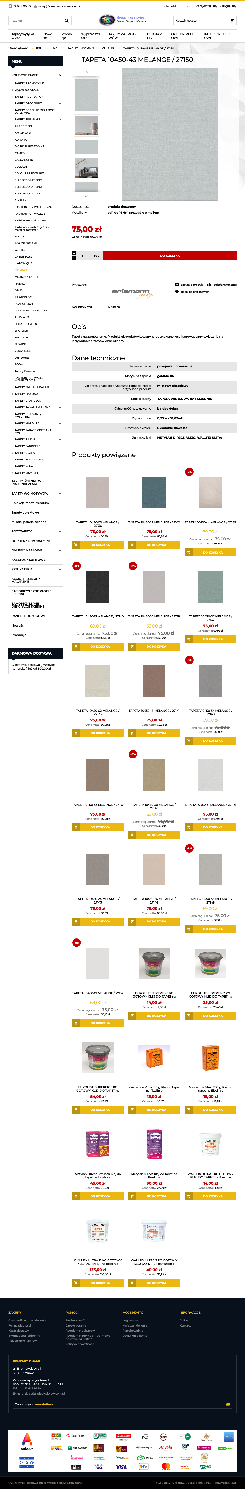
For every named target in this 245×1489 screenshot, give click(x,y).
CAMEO (20, 153)
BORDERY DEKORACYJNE (31, 541)
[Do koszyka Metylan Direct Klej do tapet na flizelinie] (154, 1196)
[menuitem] (24, 36)
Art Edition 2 (23, 132)
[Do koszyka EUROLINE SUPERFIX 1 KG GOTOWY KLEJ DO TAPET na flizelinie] (154, 1016)
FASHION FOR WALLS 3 (30, 213)
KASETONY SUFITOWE (28, 560)
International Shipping (24, 1335)
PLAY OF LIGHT (24, 303)
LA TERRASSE (23, 256)
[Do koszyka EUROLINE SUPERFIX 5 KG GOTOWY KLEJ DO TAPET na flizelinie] (98, 1110)
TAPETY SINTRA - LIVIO (29, 459)
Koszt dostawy (18, 1330)
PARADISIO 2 (23, 297)
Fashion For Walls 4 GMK (30, 220)
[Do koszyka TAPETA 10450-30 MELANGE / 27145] (154, 835)
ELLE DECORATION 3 (28, 186)
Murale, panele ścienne (29, 522)
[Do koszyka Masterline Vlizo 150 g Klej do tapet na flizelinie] (154, 1110)
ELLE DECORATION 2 (28, 180)
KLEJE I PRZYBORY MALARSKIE (26, 580)
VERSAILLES (22, 351)
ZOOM (19, 364)
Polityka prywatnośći (80, 1344)
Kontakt (185, 1325)
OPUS (18, 290)
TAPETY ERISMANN (27, 119)
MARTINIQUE (23, 263)
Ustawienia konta (135, 1335)
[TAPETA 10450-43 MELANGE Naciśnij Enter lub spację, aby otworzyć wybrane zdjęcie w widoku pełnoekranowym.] (170, 134)
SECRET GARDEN (26, 324)
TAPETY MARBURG (27, 423)
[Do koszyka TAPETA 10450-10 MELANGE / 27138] (154, 647)
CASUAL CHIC (24, 159)
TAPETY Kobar (24, 466)
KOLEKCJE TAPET (24, 75)
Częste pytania (76, 1325)
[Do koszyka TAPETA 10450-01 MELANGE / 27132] (98, 1023)
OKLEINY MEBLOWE (27, 550)
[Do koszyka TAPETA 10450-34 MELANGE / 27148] (210, 741)
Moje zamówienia (135, 1325)
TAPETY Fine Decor (27, 393)
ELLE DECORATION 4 (28, 193)
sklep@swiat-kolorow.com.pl (39, 1393)
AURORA (21, 139)
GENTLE (20, 249)
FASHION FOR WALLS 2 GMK (33, 207)
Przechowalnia (133, 1330)
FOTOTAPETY (22, 531)
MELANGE (21, 270)
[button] (189, 284)
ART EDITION (23, 126)
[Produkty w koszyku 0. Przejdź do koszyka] (205, 20)
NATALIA (20, 283)
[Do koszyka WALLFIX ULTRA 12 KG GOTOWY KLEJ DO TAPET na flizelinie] (98, 1283)
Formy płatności (19, 1325)
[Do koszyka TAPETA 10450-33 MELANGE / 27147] (98, 827)
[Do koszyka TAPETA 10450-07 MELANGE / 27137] (210, 639)
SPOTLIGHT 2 (23, 337)
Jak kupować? (76, 1320)
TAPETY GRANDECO (28, 400)
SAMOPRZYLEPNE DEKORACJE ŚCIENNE (28, 605)
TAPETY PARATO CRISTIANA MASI (33, 431)
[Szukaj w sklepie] (36, 20)
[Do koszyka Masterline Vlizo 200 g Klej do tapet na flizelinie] (210, 1110)
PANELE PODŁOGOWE (29, 616)
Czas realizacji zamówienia (27, 1320)
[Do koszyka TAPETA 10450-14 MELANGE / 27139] (210, 552)
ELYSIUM (20, 200)
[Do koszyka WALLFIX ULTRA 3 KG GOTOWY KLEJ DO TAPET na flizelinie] (154, 1283)
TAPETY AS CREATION (29, 96)
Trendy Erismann (25, 371)
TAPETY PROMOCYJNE (29, 83)
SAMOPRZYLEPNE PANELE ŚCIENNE (31, 592)
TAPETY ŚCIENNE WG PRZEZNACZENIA (28, 482)
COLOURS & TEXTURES (29, 173)
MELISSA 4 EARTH (26, 276)
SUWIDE (20, 344)
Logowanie (130, 1320)
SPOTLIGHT (22, 330)
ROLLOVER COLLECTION (31, 310)
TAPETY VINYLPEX (27, 473)
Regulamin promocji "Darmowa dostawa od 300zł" (88, 1337)
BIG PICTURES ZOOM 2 (29, 146)
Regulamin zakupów (80, 1330)
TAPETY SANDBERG (27, 446)
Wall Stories (22, 357)
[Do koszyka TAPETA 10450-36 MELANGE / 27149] (210, 929)
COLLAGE (21, 166)
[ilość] (82, 255)
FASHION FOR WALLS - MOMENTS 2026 (30, 379)
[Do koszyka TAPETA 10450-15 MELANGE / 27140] (98, 647)
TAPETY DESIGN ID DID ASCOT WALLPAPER (34, 111)
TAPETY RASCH (25, 439)
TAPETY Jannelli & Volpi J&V (32, 407)
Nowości (18, 625)
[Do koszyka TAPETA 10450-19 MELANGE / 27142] (154, 545)
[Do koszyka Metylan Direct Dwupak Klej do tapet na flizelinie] (98, 1196)
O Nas (184, 1320)
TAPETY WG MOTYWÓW (30, 493)
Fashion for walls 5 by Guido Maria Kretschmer (32, 228)
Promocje (19, 635)
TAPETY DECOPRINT (28, 103)
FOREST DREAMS (26, 243)
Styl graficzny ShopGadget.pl (175, 1482)
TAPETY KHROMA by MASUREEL (28, 415)
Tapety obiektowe (25, 512)
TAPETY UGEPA (25, 452)
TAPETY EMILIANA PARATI (32, 387)
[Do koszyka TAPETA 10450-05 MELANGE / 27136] (98, 545)
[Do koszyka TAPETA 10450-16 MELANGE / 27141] (154, 733)
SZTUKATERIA (22, 569)
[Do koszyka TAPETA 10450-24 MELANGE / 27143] (98, 922)
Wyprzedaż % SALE (27, 90)
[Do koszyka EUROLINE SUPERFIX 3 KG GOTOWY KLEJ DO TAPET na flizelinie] (210, 1016)
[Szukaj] (66, 20)
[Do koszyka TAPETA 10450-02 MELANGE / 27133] (98, 733)
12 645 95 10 (27, 1388)
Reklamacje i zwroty (22, 1340)
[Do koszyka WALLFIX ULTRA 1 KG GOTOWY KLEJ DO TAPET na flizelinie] (210, 1196)
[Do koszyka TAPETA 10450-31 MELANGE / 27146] (210, 827)
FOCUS (19, 236)
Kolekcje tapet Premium (30, 503)
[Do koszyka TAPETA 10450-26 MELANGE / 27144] (154, 922)
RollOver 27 (22, 317)
